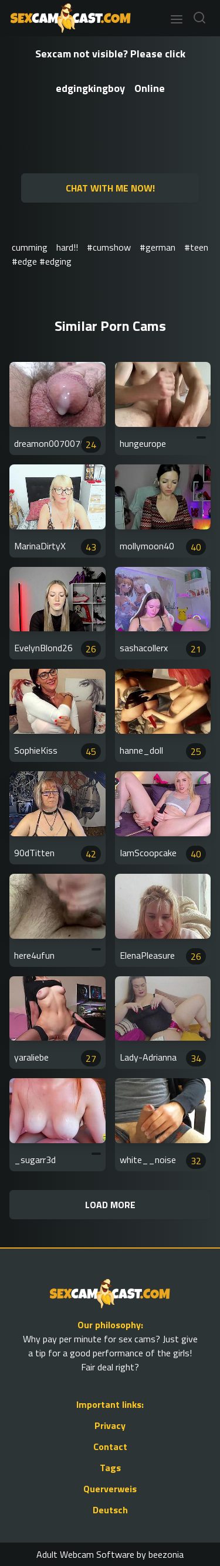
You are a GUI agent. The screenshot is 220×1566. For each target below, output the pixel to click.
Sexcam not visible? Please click (110, 53)
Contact (110, 1447)
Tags (110, 1468)
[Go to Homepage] (67, 18)
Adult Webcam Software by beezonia (110, 1554)
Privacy (110, 1425)
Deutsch (110, 1510)
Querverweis (110, 1489)
